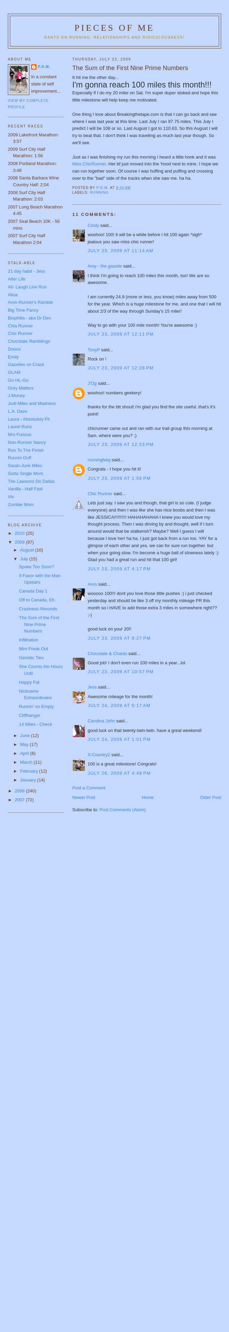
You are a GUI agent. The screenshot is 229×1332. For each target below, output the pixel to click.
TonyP (94, 349)
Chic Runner (100, 493)
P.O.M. (44, 67)
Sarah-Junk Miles (25, 465)
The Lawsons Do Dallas (31, 481)
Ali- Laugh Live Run (27, 286)
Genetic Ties (31, 657)
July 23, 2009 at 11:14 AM (120, 250)
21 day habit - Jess (26, 271)
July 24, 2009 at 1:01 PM (119, 739)
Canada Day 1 (33, 591)
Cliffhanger (29, 715)
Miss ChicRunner (89, 163)
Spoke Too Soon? (36, 566)
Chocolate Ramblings (29, 341)
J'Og (92, 383)
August (27, 550)
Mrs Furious (19, 434)
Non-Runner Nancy (27, 442)
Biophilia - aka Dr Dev (29, 318)
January (28, 780)
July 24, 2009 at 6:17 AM (119, 705)
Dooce (14, 349)
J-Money (16, 395)
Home (148, 797)
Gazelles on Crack (26, 364)
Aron (92, 584)
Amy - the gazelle (105, 266)
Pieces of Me (114, 28)
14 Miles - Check (35, 724)
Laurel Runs (20, 426)
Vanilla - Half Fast (25, 488)
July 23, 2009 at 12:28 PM (121, 367)
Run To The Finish (26, 450)
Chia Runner (20, 325)
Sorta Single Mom (25, 473)
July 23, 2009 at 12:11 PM (121, 334)
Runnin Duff (19, 457)
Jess (92, 687)
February (29, 771)
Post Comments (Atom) (122, 809)
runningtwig (99, 459)
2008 (20, 790)
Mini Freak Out (33, 648)
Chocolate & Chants (107, 653)
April (25, 753)
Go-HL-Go (18, 380)
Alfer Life (16, 279)
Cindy (93, 225)
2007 (20, 799)
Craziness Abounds (38, 608)
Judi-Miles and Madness (32, 403)
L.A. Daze (17, 411)
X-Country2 (99, 754)
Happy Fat (29, 682)
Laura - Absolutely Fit (29, 419)
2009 (20, 542)
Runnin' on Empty (36, 706)
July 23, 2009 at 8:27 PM (119, 638)
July (24, 558)
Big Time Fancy (23, 310)
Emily (13, 356)
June (25, 735)
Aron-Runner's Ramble (30, 302)
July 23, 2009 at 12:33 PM (121, 444)
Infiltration (28, 639)
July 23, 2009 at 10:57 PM (121, 671)
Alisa (12, 294)
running (99, 192)
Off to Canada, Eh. (37, 599)
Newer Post (83, 797)
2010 (20, 533)
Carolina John (101, 720)
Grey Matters (20, 388)
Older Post (210, 797)
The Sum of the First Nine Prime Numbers (39, 624)
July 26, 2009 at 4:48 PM (119, 773)
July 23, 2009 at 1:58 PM (119, 478)
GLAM (14, 372)
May (25, 744)
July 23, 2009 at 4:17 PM (119, 568)
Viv (11, 496)
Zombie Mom (21, 504)
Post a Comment (89, 787)
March (27, 762)
